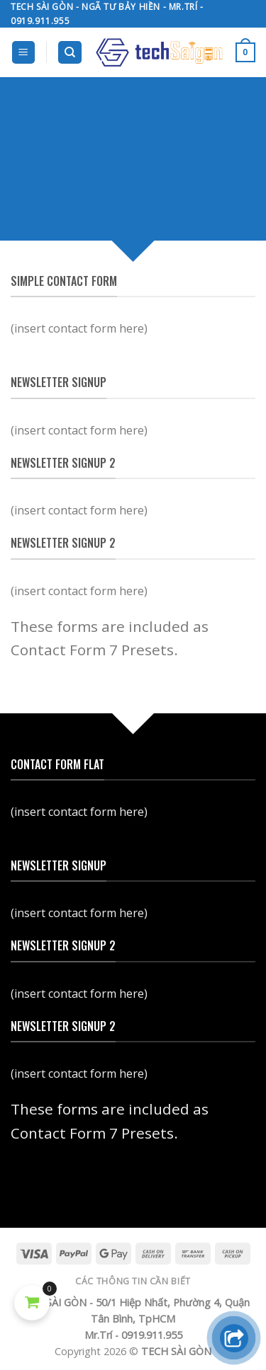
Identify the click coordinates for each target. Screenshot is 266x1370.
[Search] (70, 52)
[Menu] (23, 52)
